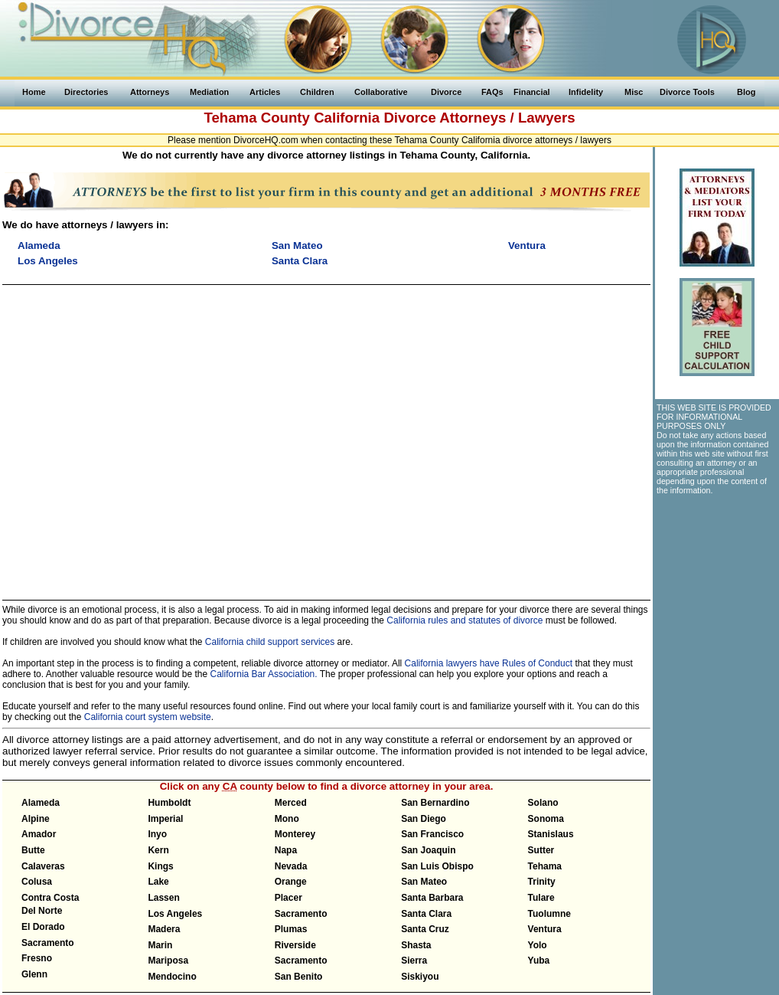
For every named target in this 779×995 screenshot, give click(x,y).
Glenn (34, 974)
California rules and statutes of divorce (464, 620)
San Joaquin (428, 850)
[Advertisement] (716, 587)
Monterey (295, 834)
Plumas (291, 929)
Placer (288, 897)
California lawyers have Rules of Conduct (488, 663)
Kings (160, 866)
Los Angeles (175, 913)
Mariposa (168, 960)
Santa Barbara (432, 897)
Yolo (537, 945)
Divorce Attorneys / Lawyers (479, 118)
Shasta (416, 945)
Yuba (539, 960)
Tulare (541, 897)
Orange (291, 881)
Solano (543, 802)
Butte (33, 850)
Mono (287, 818)
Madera (164, 929)
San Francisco (432, 834)
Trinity (542, 881)
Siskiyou (419, 976)
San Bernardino (435, 802)
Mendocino (172, 976)
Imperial (165, 818)
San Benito (299, 976)
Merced (291, 802)
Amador (38, 834)
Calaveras (43, 866)
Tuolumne (549, 913)
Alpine (35, 818)
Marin (160, 945)
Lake (158, 881)
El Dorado (43, 926)
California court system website (147, 717)
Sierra (414, 960)
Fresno (36, 958)
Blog (746, 92)
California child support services (269, 642)
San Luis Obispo (437, 866)
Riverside (295, 945)
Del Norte (41, 910)
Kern (158, 850)
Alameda (40, 802)
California (347, 118)
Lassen (163, 897)
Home (34, 92)
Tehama (545, 866)
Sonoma (546, 818)
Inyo (157, 834)
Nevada (291, 866)
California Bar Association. (264, 674)
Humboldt (169, 802)
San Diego (423, 818)
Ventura (545, 929)
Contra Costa (50, 897)
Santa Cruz (425, 929)
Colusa (36, 881)
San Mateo (424, 881)
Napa (286, 850)
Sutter (541, 850)
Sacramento (47, 943)
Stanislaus (551, 834)
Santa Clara (426, 913)
